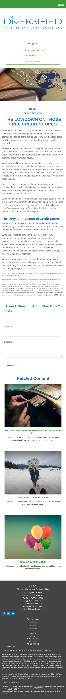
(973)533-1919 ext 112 (33, 50)
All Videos (33, 641)
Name (9, 311)
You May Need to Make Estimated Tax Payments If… (33, 432)
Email (9, 326)
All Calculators (33, 644)
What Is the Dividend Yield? (33, 497)
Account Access (33, 62)
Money (33, 633)
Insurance (33, 628)
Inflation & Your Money (33, 561)
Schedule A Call (33, 55)
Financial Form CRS (11, 646)
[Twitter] (29, 43)
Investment (33, 623)
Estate (33, 625)
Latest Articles (33, 639)
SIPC (15, 689)
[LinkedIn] (33, 43)
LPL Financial (38, 686)
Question (8, 342)
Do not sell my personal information (20, 678)
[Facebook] (36, 43)
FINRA (10, 689)
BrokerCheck (48, 650)
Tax (33, 631)
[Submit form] (11, 365)
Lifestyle (33, 636)
